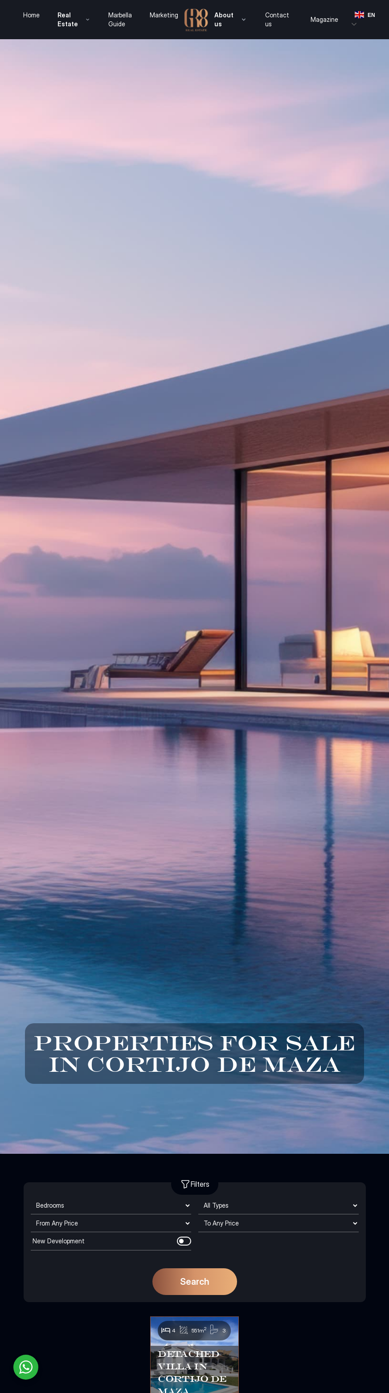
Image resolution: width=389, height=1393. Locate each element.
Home (31, 15)
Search (194, 1281)
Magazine (324, 19)
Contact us (277, 19)
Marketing (164, 15)
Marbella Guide (120, 19)
